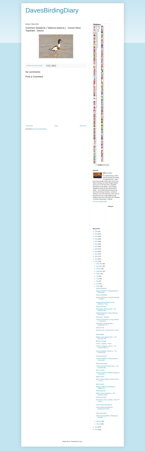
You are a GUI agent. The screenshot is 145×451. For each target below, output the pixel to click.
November (99, 266)
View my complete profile (100, 201)
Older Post (83, 126)
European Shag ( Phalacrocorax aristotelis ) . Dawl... (105, 303)
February (99, 421)
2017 (96, 254)
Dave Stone (108, 173)
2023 (96, 239)
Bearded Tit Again (101, 341)
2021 (96, 244)
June (97, 278)
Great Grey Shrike (101, 397)
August (98, 273)
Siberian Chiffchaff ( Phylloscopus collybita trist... (105, 387)
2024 (96, 236)
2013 (96, 427)
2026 (96, 231)
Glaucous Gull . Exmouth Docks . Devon (107, 330)
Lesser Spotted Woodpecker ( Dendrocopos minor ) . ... (104, 408)
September (99, 271)
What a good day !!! (101, 413)
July (97, 276)
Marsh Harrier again (101, 363)
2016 (96, 256)
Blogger (80, 441)
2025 (96, 234)
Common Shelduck (101, 356)
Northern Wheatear (101, 295)
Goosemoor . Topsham (102, 317)
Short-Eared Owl (100, 391)
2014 (96, 261)
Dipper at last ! (100, 376)
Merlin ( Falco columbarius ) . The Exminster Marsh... (105, 393)
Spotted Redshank (101, 288)
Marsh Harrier (100, 384)
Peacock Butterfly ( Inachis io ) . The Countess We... (106, 351)
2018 (96, 251)
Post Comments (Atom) (40, 129)
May (97, 281)
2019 (96, 249)
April (97, 283)
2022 (96, 241)
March (98, 286)
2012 (96, 429)
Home (56, 126)
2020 (96, 246)
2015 (96, 259)
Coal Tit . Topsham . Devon (103, 343)
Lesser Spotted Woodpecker (104, 405)
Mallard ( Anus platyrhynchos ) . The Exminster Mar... (106, 337)
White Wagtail (100, 334)
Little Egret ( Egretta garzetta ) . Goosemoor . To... (105, 324)
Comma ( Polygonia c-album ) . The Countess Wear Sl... (106, 346)
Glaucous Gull (100, 327)
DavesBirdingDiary (52, 10)
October (98, 268)
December (99, 263)
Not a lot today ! (100, 370)
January (98, 424)
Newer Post (29, 126)
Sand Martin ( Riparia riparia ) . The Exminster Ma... (106, 309)
